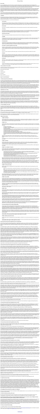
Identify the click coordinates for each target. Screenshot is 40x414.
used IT (9, 408)
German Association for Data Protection (25, 407)
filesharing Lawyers (14, 408)
